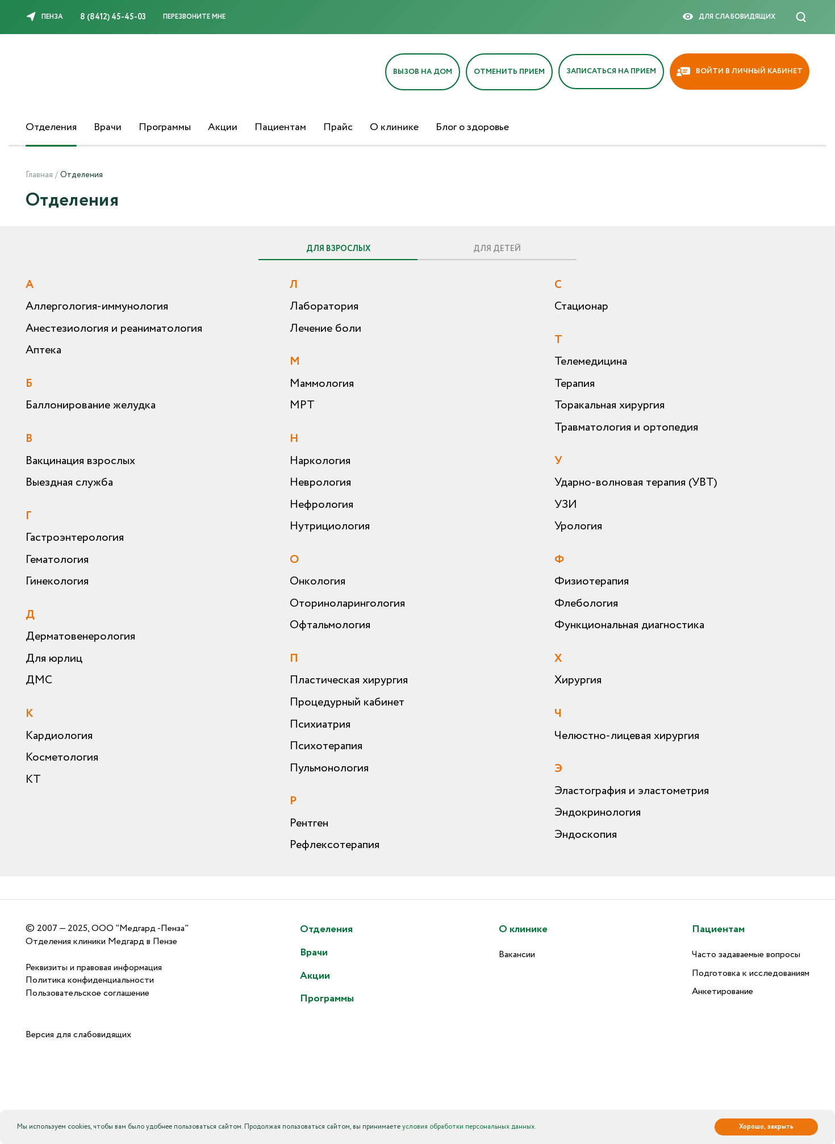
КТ (33, 779)
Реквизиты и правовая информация (94, 967)
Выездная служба (69, 482)
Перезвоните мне (194, 17)
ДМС (39, 680)
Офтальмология (330, 625)
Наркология (320, 461)
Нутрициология (330, 526)
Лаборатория (324, 306)
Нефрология (321, 504)
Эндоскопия (585, 834)
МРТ (302, 405)
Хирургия (578, 680)
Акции (222, 127)
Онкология (317, 581)
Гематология (57, 560)
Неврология (320, 482)
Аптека (43, 350)
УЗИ (565, 504)
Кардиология (59, 736)
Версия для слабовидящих (78, 1034)
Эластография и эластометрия (631, 791)
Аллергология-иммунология (97, 306)
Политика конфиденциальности (90, 980)
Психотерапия (326, 746)
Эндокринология (597, 812)
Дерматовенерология (80, 636)
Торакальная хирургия (609, 405)
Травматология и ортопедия (626, 427)
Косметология (62, 757)
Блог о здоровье (472, 127)
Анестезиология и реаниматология (114, 328)
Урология (578, 526)
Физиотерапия (591, 581)
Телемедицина (590, 361)
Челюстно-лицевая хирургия (626, 736)
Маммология (322, 383)
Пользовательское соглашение (87, 993)
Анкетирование (722, 991)
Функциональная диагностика (629, 625)
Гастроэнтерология (75, 537)
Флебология (586, 603)
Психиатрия (320, 724)
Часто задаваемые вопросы (746, 954)
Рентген (309, 823)
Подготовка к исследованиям (750, 973)
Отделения (51, 127)
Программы (165, 127)
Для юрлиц (54, 658)
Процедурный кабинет (347, 702)
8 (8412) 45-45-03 (113, 17)
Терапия (574, 383)
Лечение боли (325, 328)
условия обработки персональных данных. (469, 1127)
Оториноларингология (347, 603)
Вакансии (517, 954)
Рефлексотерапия (334, 845)
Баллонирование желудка (91, 405)
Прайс (338, 127)
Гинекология (57, 581)
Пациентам (280, 127)
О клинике (394, 127)
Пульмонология (329, 768)
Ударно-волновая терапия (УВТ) (635, 482)
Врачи (108, 127)
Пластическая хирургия (349, 680)
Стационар (581, 306)
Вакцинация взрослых (80, 461)
